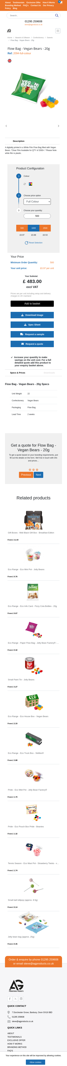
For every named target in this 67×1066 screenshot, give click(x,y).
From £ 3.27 (12, 687)
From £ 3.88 (12, 760)
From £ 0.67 (12, 613)
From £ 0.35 (12, 944)
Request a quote (32, 344)
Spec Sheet (32, 324)
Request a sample (32, 334)
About (8, 2)
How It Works (49, 2)
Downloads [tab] (49, 373)
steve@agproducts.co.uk (33, 25)
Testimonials (19, 2)
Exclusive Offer (34, 2)
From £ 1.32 (12, 834)
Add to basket (32, 303)
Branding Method (13, 5)
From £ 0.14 (12, 907)
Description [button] (18, 141)
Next (38, 474)
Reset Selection (33, 243)
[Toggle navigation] (57, 30)
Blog (15, 8)
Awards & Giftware (22, 38)
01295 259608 (33, 21)
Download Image (32, 315)
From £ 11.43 (13, 540)
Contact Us (36, 5)
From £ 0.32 (12, 650)
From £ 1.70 (12, 797)
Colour (26, 176)
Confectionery (38, 38)
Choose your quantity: (33, 210)
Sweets (50, 38)
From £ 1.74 (12, 870)
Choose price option (32, 195)
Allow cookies (35, 1062)
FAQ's (26, 5)
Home (9, 38)
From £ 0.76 (12, 577)
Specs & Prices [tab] (17, 373)
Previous (26, 474)
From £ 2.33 (12, 723)
